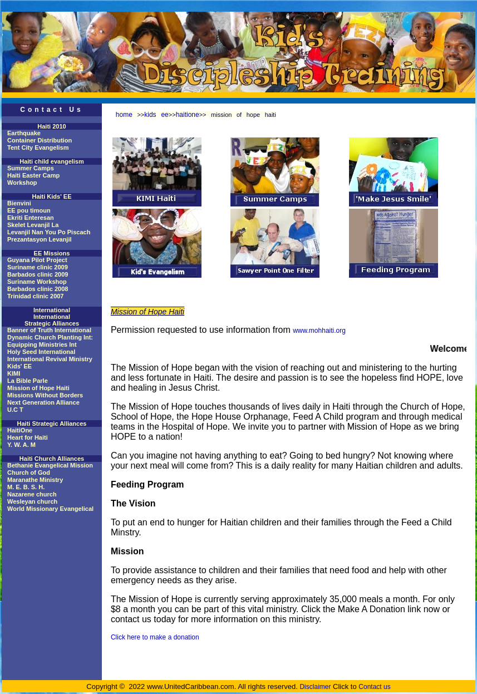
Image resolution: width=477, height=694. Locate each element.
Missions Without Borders (45, 395)
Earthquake (24, 133)
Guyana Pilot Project (37, 260)
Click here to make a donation (155, 637)
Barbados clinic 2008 (37, 289)
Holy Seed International (41, 351)
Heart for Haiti (27, 437)
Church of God (28, 472)
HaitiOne (19, 430)
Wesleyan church (32, 501)
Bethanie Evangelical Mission (50, 465)
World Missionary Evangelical (50, 508)
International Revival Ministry (49, 359)
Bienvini (19, 203)
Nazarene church (32, 494)
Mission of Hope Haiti (38, 388)
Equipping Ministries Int (42, 344)
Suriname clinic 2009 (37, 267)
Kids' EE (19, 366)
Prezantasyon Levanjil (39, 239)
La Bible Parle (27, 380)
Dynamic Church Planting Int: (50, 337)
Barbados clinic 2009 (37, 274)
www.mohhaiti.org (319, 330)
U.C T (15, 409)
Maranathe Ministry (35, 479)
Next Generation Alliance (43, 402)
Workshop (22, 182)
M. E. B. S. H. (26, 487)
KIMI (13, 373)
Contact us (374, 687)
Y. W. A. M (21, 444)
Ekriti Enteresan (30, 217)
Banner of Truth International (49, 330)
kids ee (156, 115)
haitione (187, 115)
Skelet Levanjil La (32, 225)
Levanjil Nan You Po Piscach (48, 232)
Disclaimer (315, 687)
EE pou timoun (29, 210)
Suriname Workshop (37, 281)
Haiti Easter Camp (33, 175)
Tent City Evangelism (37, 147)
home (124, 115)
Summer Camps (30, 168)
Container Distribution (39, 140)
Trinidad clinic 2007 (35, 296)
